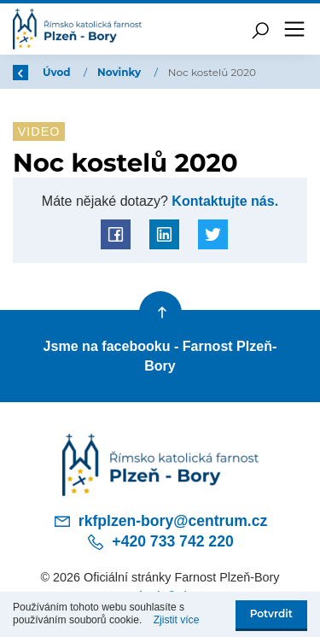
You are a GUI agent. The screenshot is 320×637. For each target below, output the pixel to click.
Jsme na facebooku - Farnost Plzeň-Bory (160, 355)
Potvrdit (271, 613)
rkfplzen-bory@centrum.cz (160, 520)
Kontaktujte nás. (223, 200)
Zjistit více (177, 620)
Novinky (120, 72)
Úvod (58, 72)
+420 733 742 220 (159, 542)
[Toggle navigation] (294, 29)
